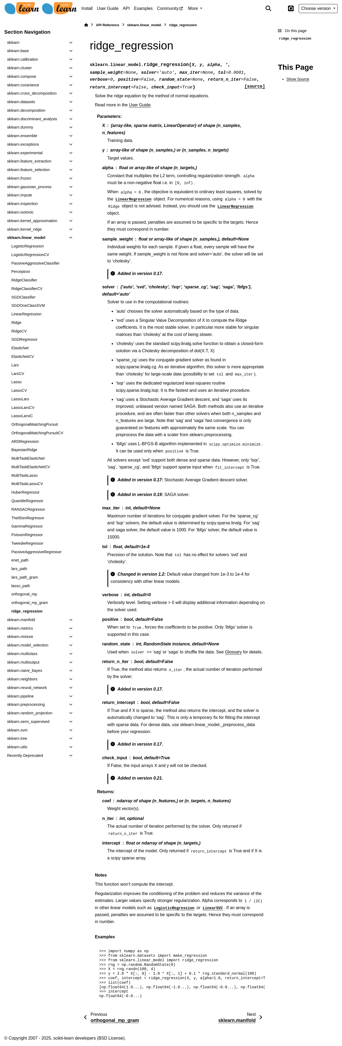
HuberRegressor (25, 492)
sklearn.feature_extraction (29, 161)
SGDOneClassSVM (28, 305)
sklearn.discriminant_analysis (32, 119)
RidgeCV (19, 331)
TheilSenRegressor (27, 518)
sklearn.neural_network (27, 687)
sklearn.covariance (23, 85)
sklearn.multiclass (22, 654)
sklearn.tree (17, 738)
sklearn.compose (21, 76)
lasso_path (20, 586)
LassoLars (20, 399)
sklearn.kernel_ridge (24, 229)
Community (168, 8)
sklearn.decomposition (26, 110)
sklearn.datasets (21, 102)
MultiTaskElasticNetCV (30, 467)
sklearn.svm (17, 730)
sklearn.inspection (22, 204)
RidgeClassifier (24, 280)
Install (87, 8)
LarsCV (17, 373)
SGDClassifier (23, 297)
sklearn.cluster (19, 68)
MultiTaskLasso (24, 475)
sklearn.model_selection (27, 645)
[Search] (268, 8)
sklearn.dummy (20, 127)
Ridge (16, 322)
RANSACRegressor (28, 509)
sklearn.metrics (20, 628)
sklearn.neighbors (22, 679)
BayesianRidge (24, 450)
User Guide (108, 8)
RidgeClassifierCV (26, 288)
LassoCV (19, 390)
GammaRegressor (27, 526)
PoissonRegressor (27, 535)
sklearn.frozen (19, 178)
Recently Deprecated (25, 755)
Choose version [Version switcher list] (316, 8)
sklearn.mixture (20, 636)
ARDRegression (25, 441)
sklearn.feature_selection (28, 170)
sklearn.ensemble (22, 136)
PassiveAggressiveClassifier (35, 263)
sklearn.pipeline (20, 696)
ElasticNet (20, 348)
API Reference (107, 25)
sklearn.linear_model (26, 237)
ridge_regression (26, 611)
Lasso (16, 382)
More (193, 8)
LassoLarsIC (22, 416)
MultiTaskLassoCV (27, 484)
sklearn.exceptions (23, 144)
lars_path (19, 569)
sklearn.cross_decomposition (32, 93)
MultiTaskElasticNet (28, 458)
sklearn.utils (17, 747)
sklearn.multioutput (23, 662)
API (126, 8)
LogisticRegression (27, 246)
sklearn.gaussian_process (29, 187)
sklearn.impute (19, 195)
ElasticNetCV (22, 356)
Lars (15, 365)
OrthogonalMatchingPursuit (34, 424)
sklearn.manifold (21, 620)
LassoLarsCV (22, 407)
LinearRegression (26, 314)
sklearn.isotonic (20, 212)
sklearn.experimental (24, 153)
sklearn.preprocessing (26, 704)
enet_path (19, 560)
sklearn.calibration (22, 59)
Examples (143, 8)
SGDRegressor (24, 339)
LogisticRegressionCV (30, 255)
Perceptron (20, 271)
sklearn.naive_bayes (24, 670)
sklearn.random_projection (29, 713)
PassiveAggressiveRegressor (36, 552)
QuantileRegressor (27, 501)
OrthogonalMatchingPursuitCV (37, 433)
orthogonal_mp (24, 594)
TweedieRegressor (27, 543)
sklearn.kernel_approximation (32, 221)
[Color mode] (279, 8)
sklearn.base (18, 51)
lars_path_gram (24, 577)
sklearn (13, 42)
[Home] (86, 25)
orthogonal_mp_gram (29, 603)
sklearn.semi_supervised (28, 721)
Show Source (297, 79)
